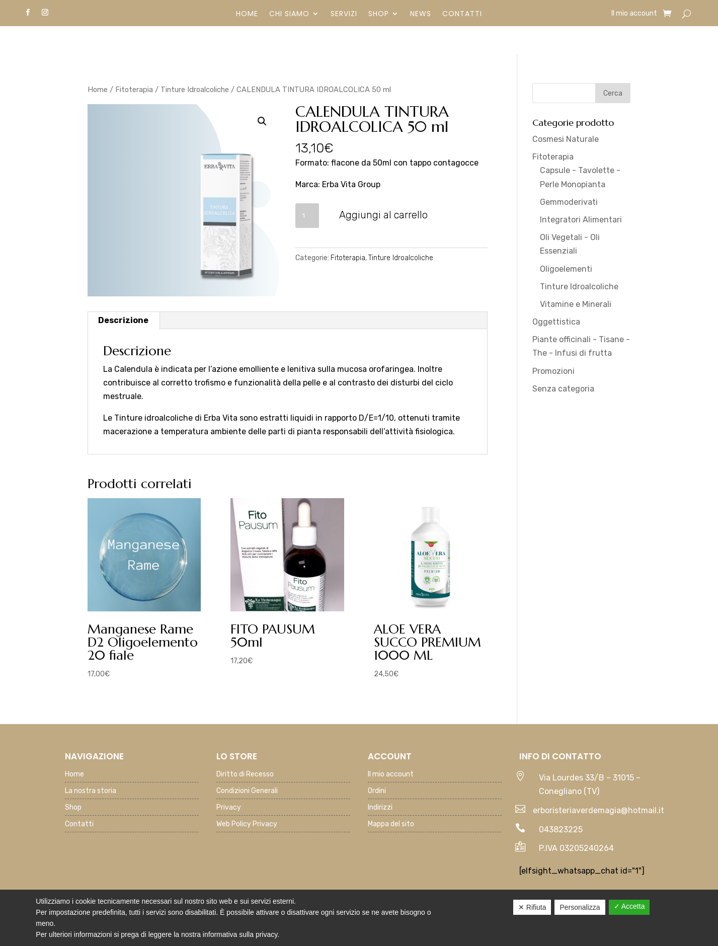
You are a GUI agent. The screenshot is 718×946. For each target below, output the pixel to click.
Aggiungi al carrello (383, 215)
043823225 (561, 829)
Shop (378, 14)
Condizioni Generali (247, 791)
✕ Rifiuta (532, 907)
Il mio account (634, 14)
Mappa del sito (391, 824)
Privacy (228, 808)
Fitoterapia (134, 89)
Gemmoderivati (569, 202)
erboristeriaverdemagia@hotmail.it (598, 810)
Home (247, 14)
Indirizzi (380, 808)
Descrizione (123, 320)
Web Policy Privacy (246, 824)
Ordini (377, 791)
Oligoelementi (566, 269)
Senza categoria (563, 388)
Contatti (462, 14)
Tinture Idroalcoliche (195, 89)
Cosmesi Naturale (565, 139)
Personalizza (580, 907)
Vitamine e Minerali (575, 304)
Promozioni (553, 371)
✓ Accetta (629, 906)
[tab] (123, 320)
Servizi (344, 14)
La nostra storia (90, 791)
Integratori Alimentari (581, 219)
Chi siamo (289, 14)
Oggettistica (556, 322)
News (420, 14)
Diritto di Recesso (245, 774)
